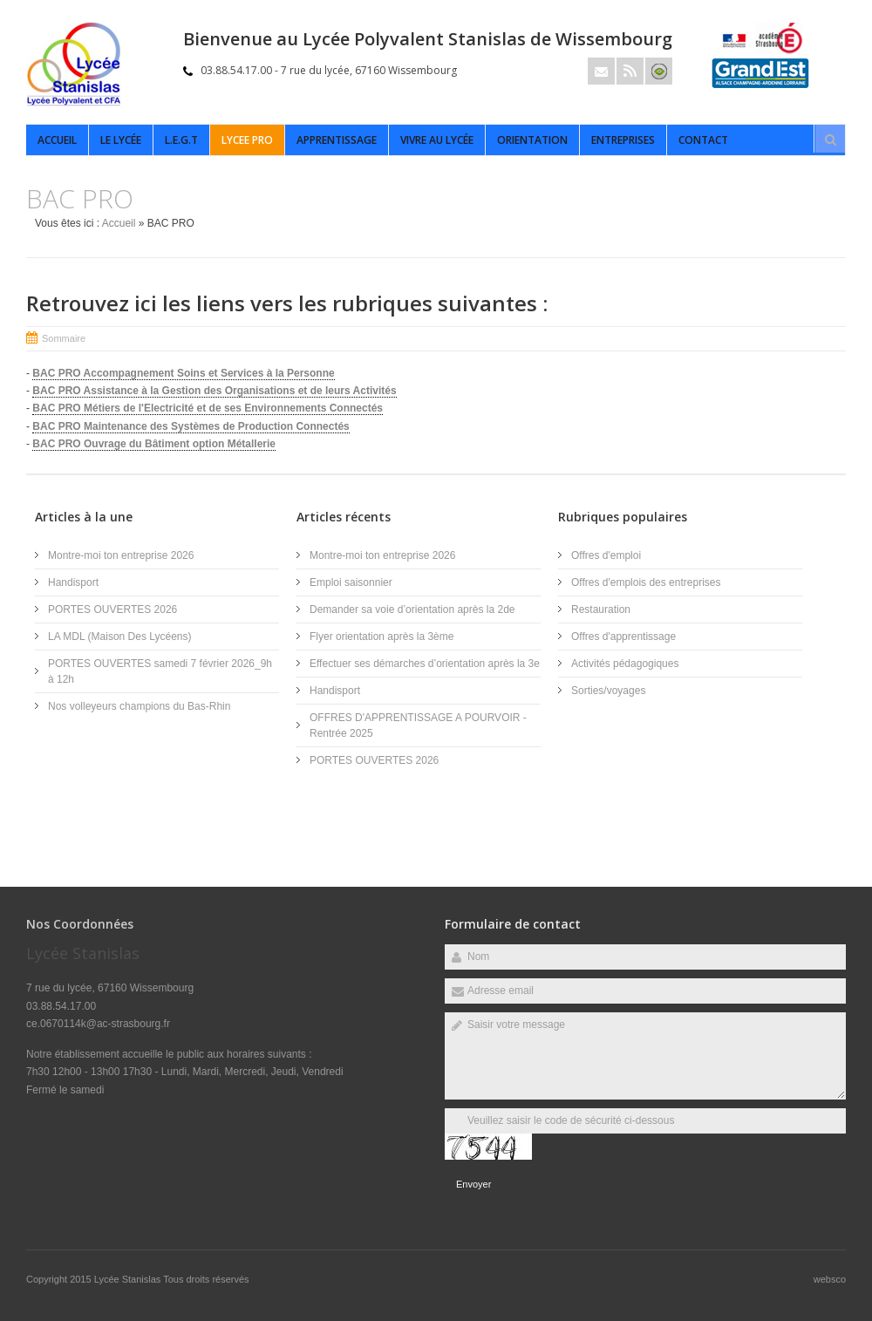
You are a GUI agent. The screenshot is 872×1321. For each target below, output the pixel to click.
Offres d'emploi (606, 555)
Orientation (532, 140)
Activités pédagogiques (624, 663)
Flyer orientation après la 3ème (381, 636)
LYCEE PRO (247, 140)
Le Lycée (120, 140)
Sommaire (63, 338)
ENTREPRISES (623, 140)
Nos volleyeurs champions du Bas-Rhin (139, 706)
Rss (630, 71)
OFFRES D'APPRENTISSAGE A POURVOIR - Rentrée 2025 (418, 725)
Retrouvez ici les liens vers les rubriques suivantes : (287, 303)
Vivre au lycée (436, 140)
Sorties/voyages (608, 690)
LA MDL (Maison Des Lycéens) (120, 636)
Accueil (57, 140)
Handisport (73, 582)
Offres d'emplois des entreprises (645, 582)
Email (601, 71)
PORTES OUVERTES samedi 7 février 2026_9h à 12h (160, 671)
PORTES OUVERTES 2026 (112, 609)
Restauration (600, 609)
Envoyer (473, 1184)
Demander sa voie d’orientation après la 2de (412, 609)
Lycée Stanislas (129, 1279)
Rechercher (830, 139)
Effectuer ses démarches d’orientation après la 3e (425, 663)
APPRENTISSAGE (336, 140)
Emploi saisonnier (351, 582)
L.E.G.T (181, 140)
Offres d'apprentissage (623, 636)
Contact (703, 140)
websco (830, 1279)
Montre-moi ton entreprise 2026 (121, 555)
